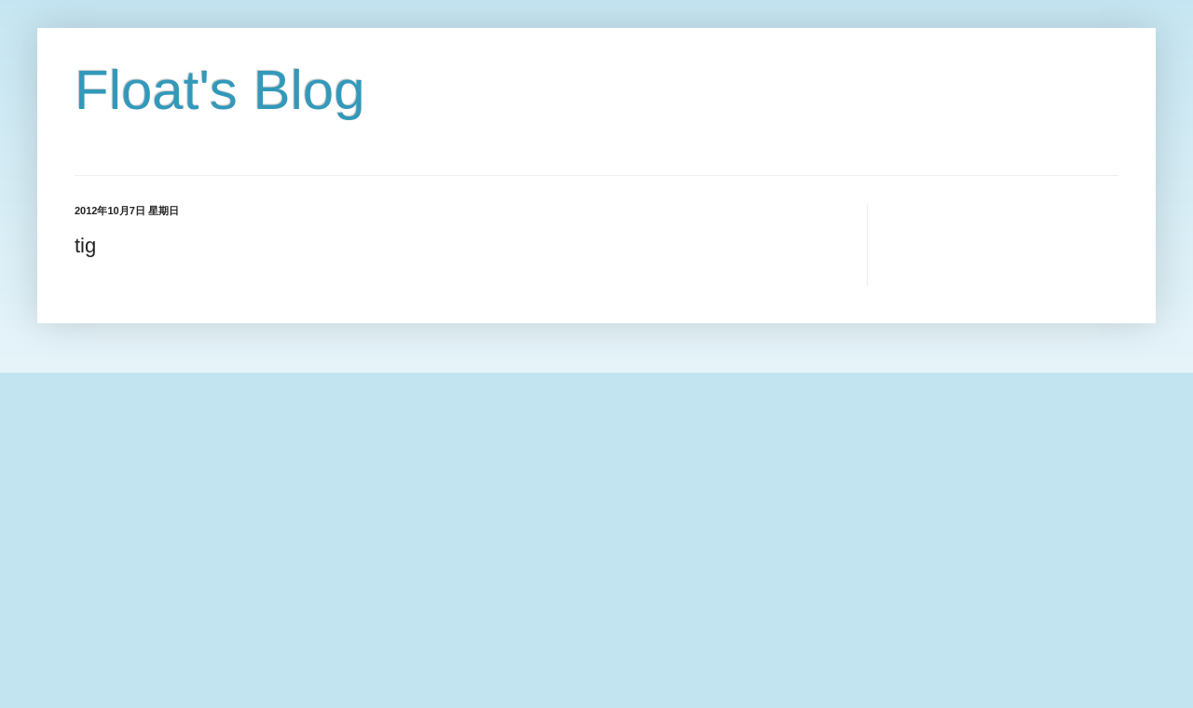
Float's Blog (220, 90)
